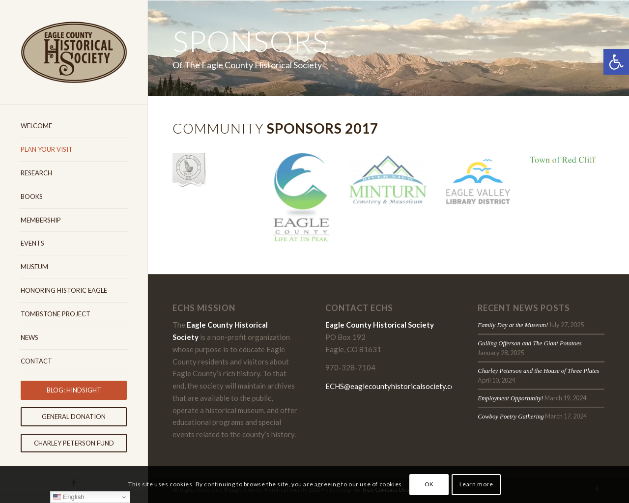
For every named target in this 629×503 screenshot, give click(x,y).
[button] (616, 62)
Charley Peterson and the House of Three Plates (538, 370)
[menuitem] (73, 126)
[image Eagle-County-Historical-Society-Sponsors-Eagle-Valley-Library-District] (480, 188)
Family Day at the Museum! (513, 325)
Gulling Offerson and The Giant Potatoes (529, 343)
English (68, 497)
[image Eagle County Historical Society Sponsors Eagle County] (304, 201)
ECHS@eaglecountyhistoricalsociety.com (392, 386)
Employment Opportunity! (510, 398)
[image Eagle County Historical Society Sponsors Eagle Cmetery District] (216, 174)
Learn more (476, 484)
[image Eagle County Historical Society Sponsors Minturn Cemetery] (392, 185)
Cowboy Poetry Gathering (511, 416)
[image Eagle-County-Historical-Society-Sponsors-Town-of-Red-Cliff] (567, 164)
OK (429, 484)
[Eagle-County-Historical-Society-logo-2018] (74, 52)
